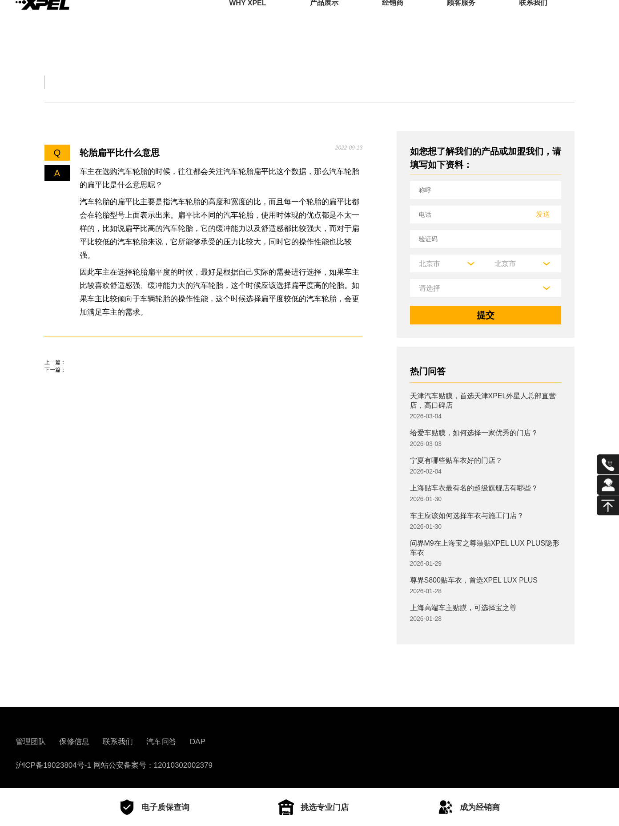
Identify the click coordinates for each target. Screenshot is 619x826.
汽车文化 (268, 82)
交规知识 (119, 82)
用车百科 (418, 82)
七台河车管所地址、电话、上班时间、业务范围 (137, 375)
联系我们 (533, 20)
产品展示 (324, 20)
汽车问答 (161, 741)
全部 (55, 82)
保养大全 (194, 82)
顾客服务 (461, 20)
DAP (197, 741)
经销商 (392, 20)
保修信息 (74, 741)
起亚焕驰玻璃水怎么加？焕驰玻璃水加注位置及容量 (146, 400)
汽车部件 (343, 82)
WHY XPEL (247, 20)
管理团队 (31, 741)
